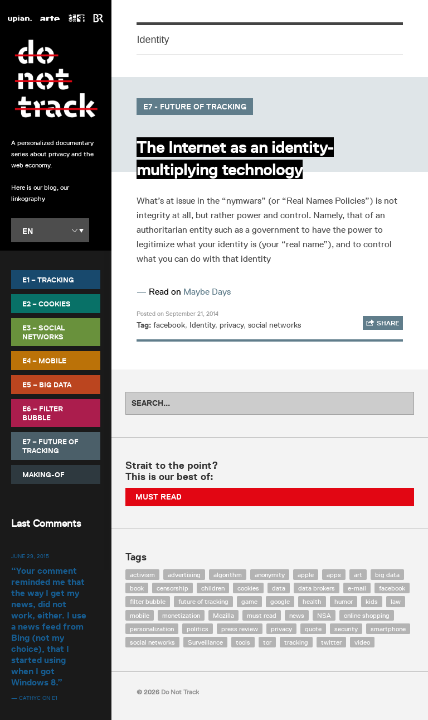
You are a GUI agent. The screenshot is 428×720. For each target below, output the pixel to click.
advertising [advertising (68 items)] (184, 574)
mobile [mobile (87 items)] (139, 615)
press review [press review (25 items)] (239, 628)
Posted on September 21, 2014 (177, 313)
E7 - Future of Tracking (194, 107)
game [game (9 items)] (249, 601)
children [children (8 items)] (213, 588)
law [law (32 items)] (396, 601)
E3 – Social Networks (43, 332)
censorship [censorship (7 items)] (172, 588)
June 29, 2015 (30, 555)
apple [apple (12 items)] (306, 574)
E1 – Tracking (48, 280)
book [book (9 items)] (137, 588)
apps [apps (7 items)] (334, 574)
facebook (169, 325)
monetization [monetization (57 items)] (181, 615)
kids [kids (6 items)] (372, 601)
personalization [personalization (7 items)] (152, 628)
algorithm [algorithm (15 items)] (227, 574)
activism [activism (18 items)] (142, 574)
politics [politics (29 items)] (197, 628)
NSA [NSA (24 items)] (324, 615)
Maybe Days (207, 291)
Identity (202, 325)
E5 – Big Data (46, 385)
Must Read (158, 497)
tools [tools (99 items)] (243, 642)
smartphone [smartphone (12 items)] (388, 628)
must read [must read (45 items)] (261, 615)
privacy (232, 325)
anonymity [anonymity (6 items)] (270, 574)
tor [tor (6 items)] (267, 642)
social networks (274, 325)
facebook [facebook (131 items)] (392, 588)
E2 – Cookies (46, 304)
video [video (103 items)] (362, 642)
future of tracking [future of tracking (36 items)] (203, 601)
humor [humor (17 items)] (343, 601)
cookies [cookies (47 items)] (248, 588)
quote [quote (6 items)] (313, 628)
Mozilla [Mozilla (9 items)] (223, 615)
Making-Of (43, 474)
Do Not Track (56, 79)
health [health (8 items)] (312, 601)
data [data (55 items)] (278, 588)
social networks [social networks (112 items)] (152, 642)
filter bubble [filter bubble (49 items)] (148, 601)
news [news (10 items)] (296, 615)
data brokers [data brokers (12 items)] (316, 588)
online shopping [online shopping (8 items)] (367, 615)
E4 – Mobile (44, 361)
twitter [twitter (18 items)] (331, 642)
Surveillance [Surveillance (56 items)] (205, 642)
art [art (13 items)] (358, 574)
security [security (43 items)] (346, 628)
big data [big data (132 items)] (387, 574)
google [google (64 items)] (280, 601)
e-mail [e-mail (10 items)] (357, 588)
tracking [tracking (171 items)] (296, 642)
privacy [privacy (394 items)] (281, 628)
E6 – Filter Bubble (42, 413)
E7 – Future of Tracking (50, 445)
